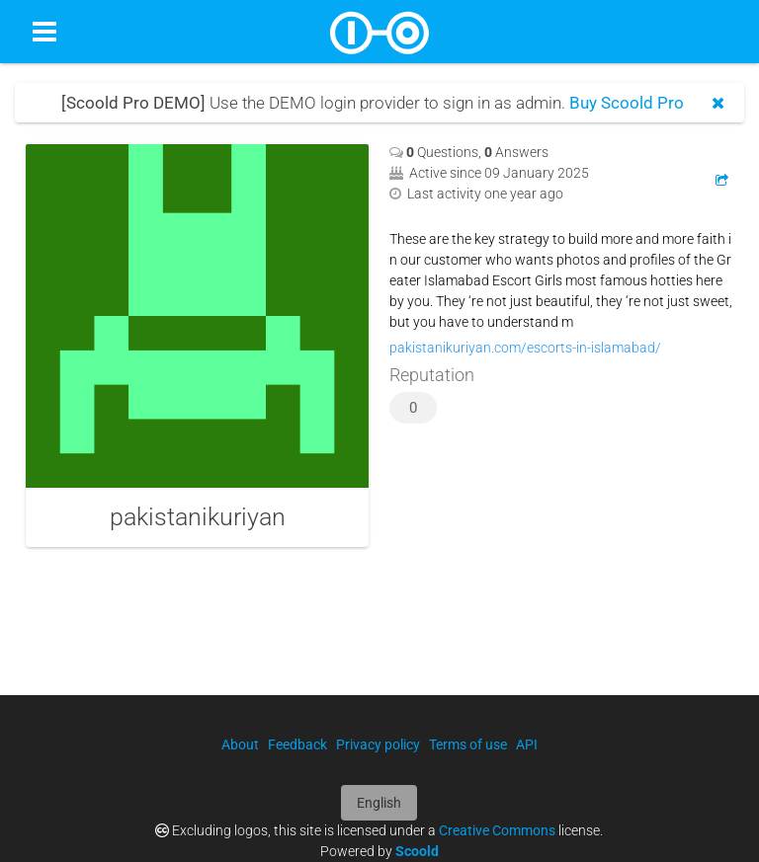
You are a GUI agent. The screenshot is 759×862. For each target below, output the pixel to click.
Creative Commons (497, 830)
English (379, 803)
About (240, 744)
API (527, 744)
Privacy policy (378, 744)
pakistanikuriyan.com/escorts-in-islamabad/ (525, 347)
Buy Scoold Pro (626, 103)
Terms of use (468, 744)
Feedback (297, 744)
